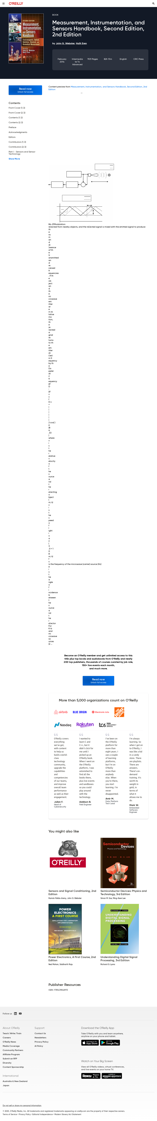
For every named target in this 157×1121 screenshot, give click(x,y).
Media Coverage (11, 1046)
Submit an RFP (10, 1058)
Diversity (7, 1062)
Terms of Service (10, 1114)
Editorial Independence (42, 1114)
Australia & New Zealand (15, 1081)
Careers (7, 1037)
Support (40, 1028)
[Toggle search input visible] (153, 3)
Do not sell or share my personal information (22, 1105)
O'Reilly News (9, 1041)
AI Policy (39, 1046)
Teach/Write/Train (12, 1033)
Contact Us (40, 1033)
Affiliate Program (11, 1054)
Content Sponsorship (13, 1067)
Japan (6, 1085)
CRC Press (138, 59)
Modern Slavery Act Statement (67, 1114)
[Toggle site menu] (3, 3)
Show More (14, 159)
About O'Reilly (11, 1028)
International (11, 1075)
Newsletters (40, 1037)
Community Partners (13, 1050)
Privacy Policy (41, 1041)
